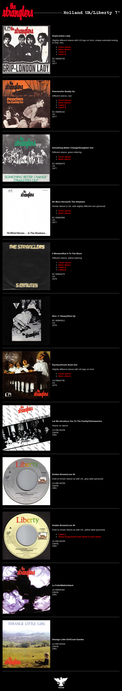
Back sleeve (64, 49)
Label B (62, 54)
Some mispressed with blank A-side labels (79, 537)
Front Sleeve (64, 100)
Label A (62, 52)
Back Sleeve (64, 102)
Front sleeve (64, 47)
